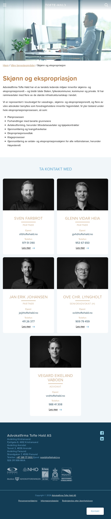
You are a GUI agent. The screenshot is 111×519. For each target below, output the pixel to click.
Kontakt (95, 511)
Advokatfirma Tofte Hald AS (64, 495)
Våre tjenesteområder (23, 65)
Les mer (26, 248)
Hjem (6, 65)
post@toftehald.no (50, 457)
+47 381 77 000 (24, 457)
